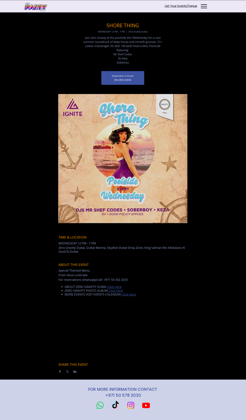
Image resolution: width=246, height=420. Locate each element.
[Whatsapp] (100, 405)
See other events (122, 79)
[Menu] (204, 6)
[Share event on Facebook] (59, 371)
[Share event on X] (67, 371)
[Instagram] (130, 405)
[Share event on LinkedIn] (74, 371)
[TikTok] (115, 405)
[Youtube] (146, 405)
